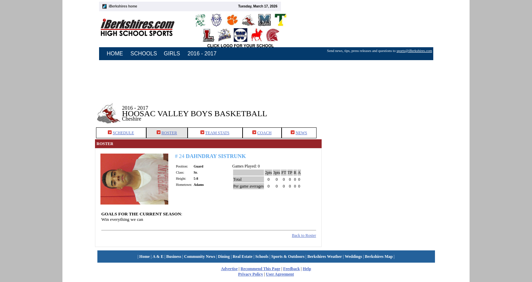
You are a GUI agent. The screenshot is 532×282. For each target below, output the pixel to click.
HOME (115, 53)
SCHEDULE (123, 132)
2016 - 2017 (202, 53)
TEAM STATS (217, 132)
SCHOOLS (144, 53)
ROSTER (169, 132)
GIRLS (172, 53)
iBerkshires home (123, 6)
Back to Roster (304, 235)
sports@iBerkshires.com (414, 51)
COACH (264, 132)
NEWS (301, 132)
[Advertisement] (379, 108)
